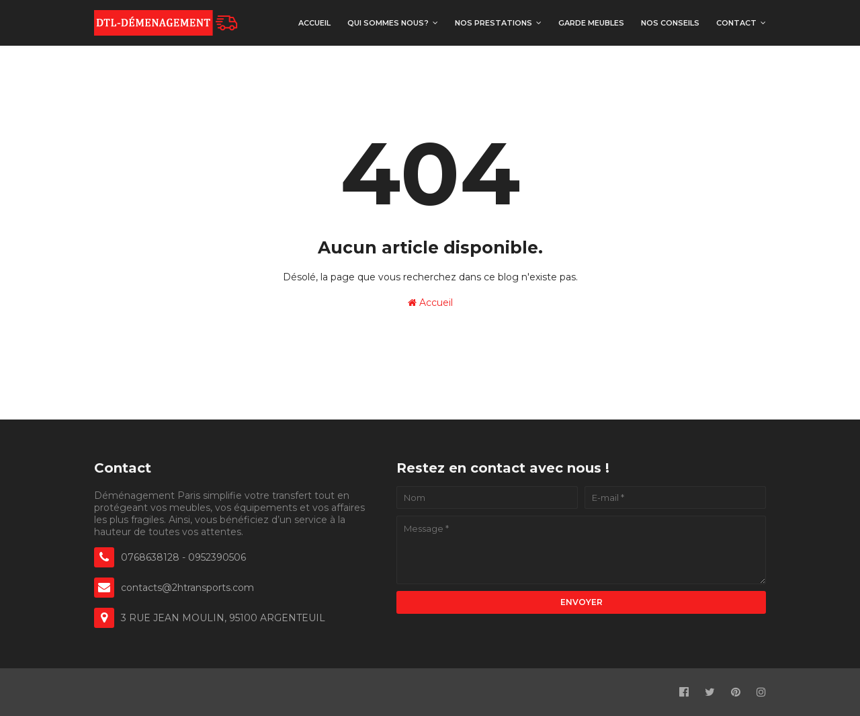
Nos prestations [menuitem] (493, 23)
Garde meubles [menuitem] (591, 23)
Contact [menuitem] (736, 23)
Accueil (430, 302)
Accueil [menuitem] (314, 23)
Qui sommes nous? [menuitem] (388, 23)
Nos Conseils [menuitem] (670, 23)
